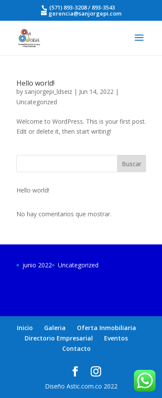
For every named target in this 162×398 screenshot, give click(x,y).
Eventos (116, 338)
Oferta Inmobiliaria (106, 328)
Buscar (131, 164)
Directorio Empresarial (59, 338)
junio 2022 (37, 265)
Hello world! (35, 83)
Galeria (55, 328)
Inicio (25, 328)
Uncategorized (36, 102)
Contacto (76, 348)
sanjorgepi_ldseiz (48, 91)
